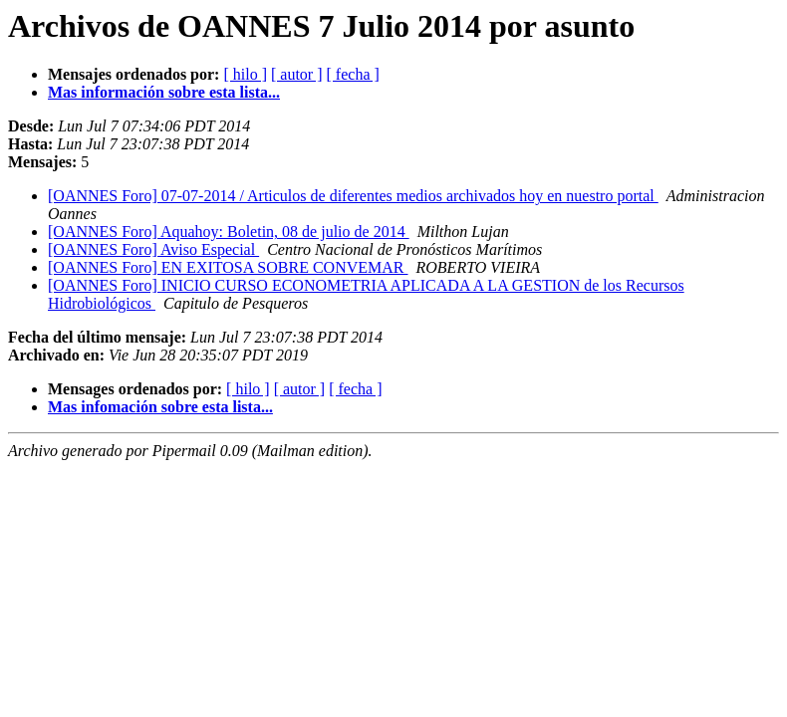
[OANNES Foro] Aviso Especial (153, 249)
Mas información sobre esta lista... (164, 92)
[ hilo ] (245, 74)
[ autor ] (297, 74)
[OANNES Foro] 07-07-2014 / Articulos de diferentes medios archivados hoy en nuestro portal (353, 195)
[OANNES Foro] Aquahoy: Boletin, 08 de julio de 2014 (228, 231)
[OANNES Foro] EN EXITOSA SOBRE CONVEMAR (228, 267)
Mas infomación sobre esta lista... (160, 406)
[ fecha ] (353, 74)
